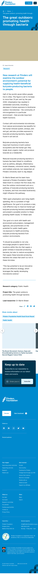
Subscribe (27, 381)
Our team (4, 498)
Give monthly (22, 468)
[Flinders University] (4, 450)
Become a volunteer (24, 478)
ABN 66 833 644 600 (22, 565)
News (9, 11)
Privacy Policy (6, 513)
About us (4, 495)
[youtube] (23, 428)
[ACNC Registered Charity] (5, 541)
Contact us (5, 511)
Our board (4, 501)
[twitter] (18, 428)
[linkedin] (3, 428)
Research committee (7, 503)
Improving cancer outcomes (9, 465)
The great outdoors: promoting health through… (18, 13)
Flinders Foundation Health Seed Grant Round (18, 316)
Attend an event (23, 483)
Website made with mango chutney (9, 567)
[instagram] (13, 428)
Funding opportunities (8, 508)
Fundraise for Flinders (24, 470)
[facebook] (8, 428)
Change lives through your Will (27, 473)
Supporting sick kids (7, 468)
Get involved (22, 463)
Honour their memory (24, 476)
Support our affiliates (24, 486)
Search (21, 501)
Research (4, 470)
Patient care (5, 473)
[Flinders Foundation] (8, 3)
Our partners (5, 506)
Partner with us (23, 481)
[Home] (3, 11)
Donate (28, 3)
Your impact (5, 463)
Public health (7, 320)
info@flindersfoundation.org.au (29, 525)
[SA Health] (4, 443)
